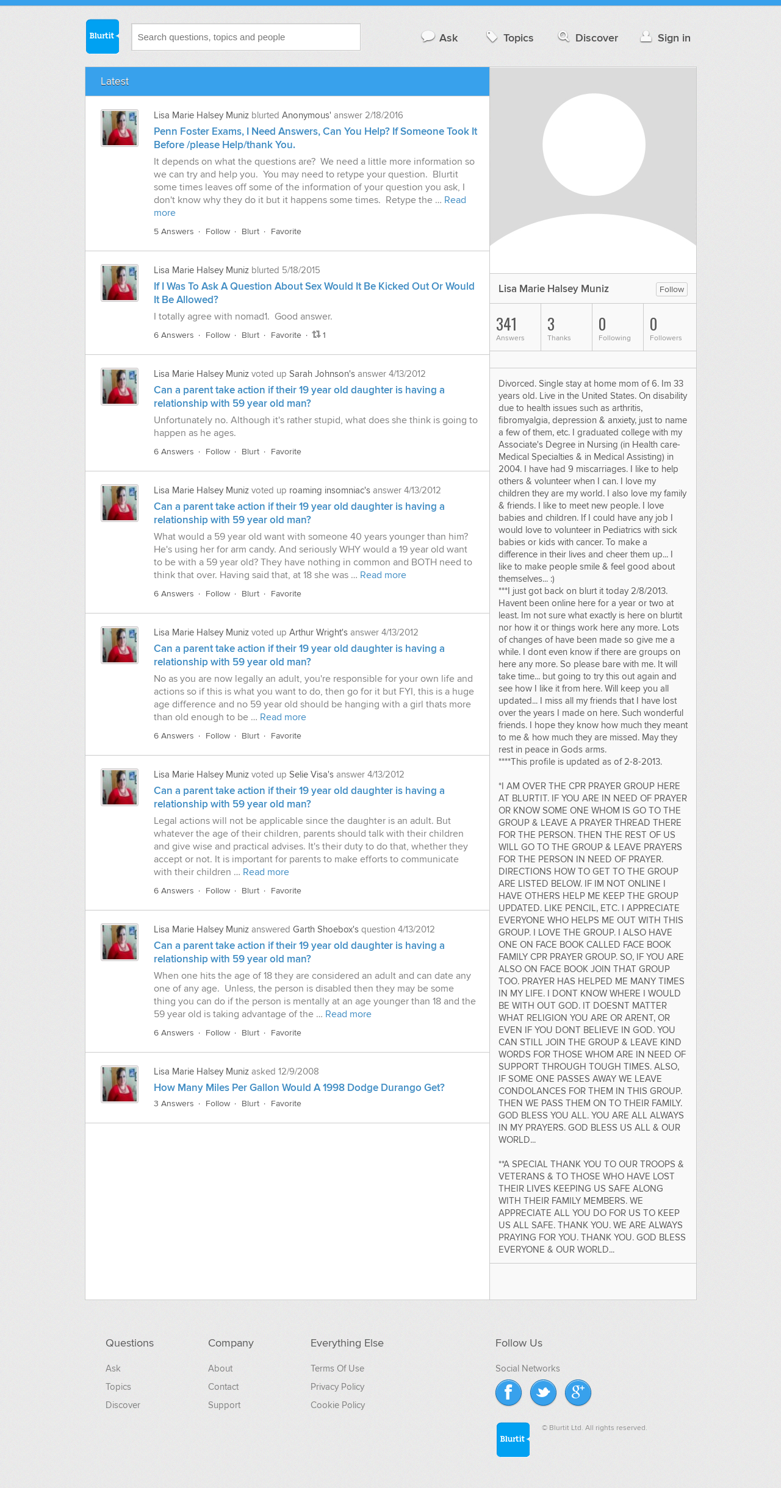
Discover (586, 37)
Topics (508, 37)
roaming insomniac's (329, 490)
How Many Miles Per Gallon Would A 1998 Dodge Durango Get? (299, 1088)
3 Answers (174, 1103)
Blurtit (102, 36)
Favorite (286, 231)
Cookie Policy (338, 1405)
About (220, 1368)
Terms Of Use (337, 1368)
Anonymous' (306, 115)
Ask (439, 37)
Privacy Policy (337, 1386)
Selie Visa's (311, 774)
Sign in (664, 37)
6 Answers (174, 335)
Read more (383, 575)
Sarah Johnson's (322, 373)
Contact (223, 1386)
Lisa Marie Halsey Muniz (201, 115)
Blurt (250, 231)
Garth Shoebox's (326, 929)
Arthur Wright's (318, 632)
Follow (218, 231)
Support (224, 1405)
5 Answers (174, 231)
